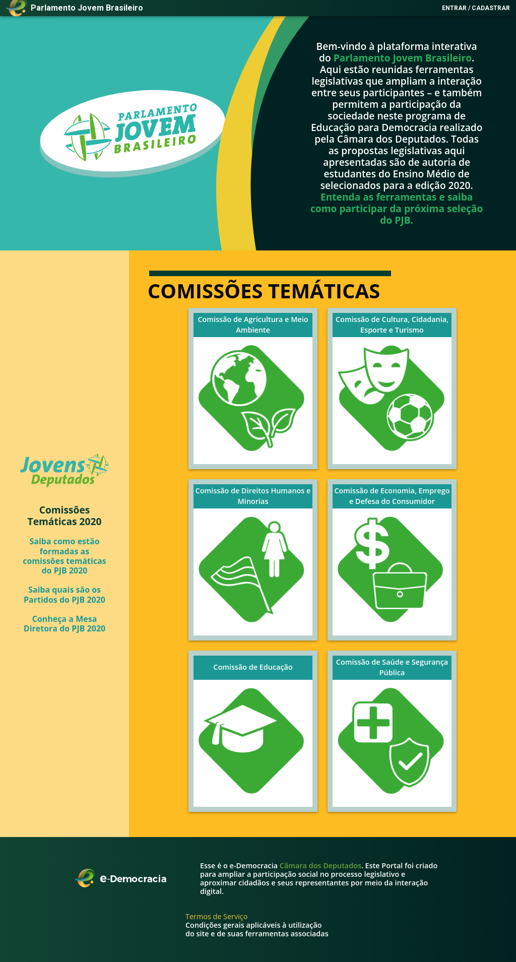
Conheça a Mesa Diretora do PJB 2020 (64, 623)
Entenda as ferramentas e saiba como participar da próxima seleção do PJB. (396, 208)
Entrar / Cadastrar (476, 8)
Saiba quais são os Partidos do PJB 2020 (64, 594)
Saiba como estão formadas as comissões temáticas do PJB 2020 (64, 555)
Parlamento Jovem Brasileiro (403, 58)
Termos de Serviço (216, 916)
